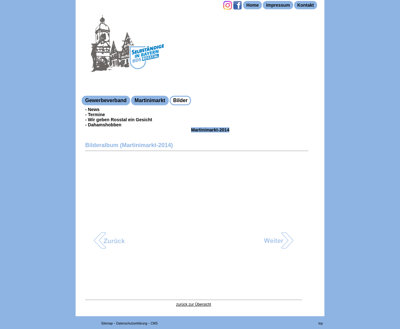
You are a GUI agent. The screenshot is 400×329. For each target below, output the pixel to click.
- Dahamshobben (103, 124)
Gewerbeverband (106, 100)
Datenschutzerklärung (131, 323)
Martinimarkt (150, 100)
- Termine (95, 114)
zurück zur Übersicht (193, 304)
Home (252, 5)
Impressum (278, 5)
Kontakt (305, 5)
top (320, 323)
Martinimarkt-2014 (210, 129)
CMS (154, 323)
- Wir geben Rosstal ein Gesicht (118, 119)
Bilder (180, 100)
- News (92, 109)
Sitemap (107, 323)
